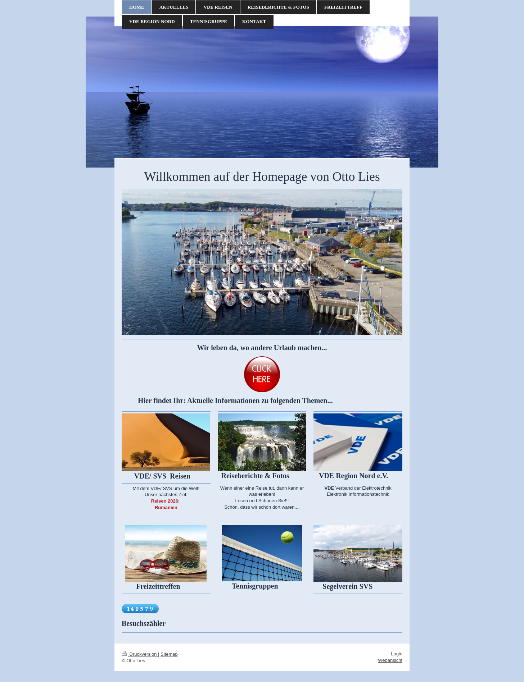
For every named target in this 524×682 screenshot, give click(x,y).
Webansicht (390, 660)
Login (396, 653)
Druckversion (140, 654)
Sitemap (169, 654)
